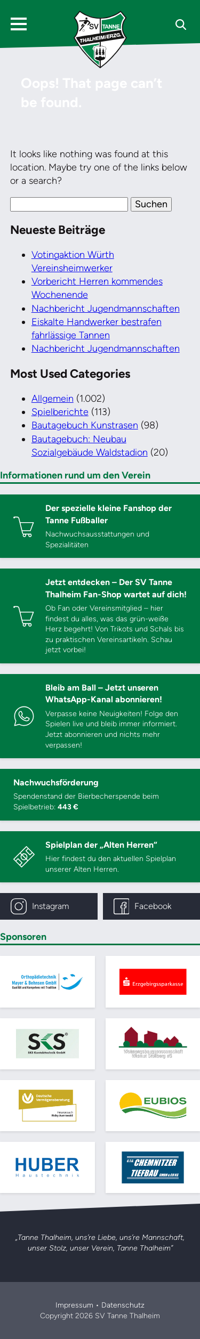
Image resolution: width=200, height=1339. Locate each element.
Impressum (74, 1305)
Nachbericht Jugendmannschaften (105, 308)
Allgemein (52, 398)
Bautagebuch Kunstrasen (84, 425)
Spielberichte (60, 412)
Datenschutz (123, 1305)
